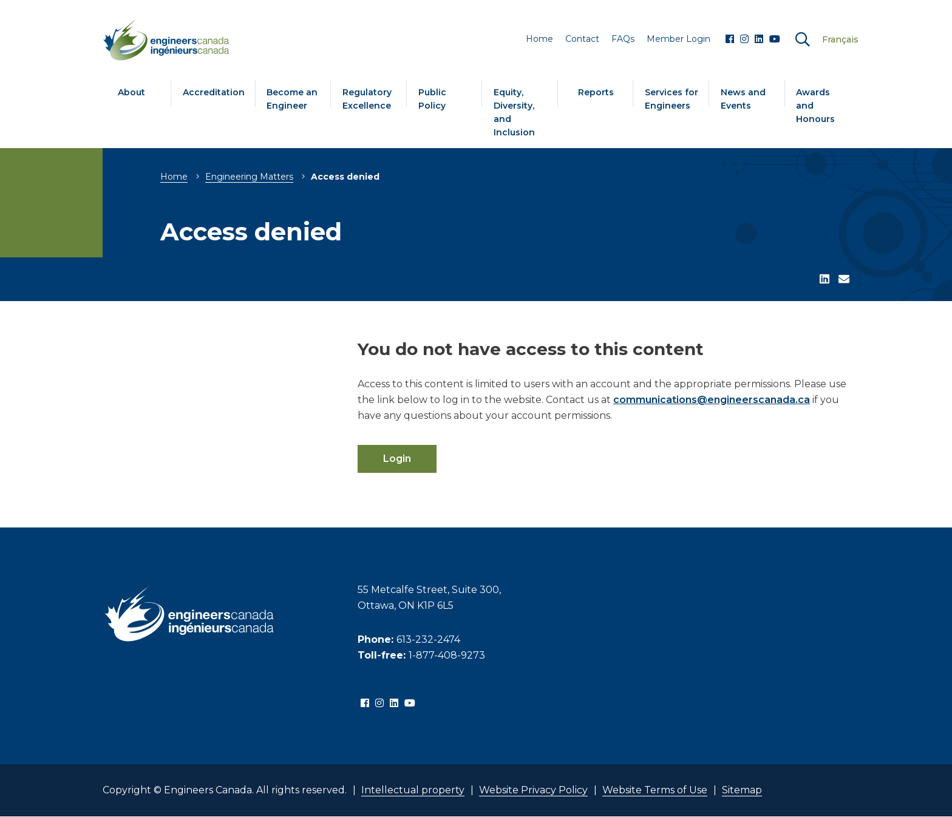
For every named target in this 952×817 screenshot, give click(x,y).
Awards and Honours (815, 105)
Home (174, 176)
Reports (596, 92)
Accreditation (214, 92)
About (131, 92)
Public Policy (432, 99)
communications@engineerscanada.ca (711, 399)
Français (840, 39)
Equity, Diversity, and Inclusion (514, 112)
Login (397, 458)
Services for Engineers (671, 99)
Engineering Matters (249, 176)
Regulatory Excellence (367, 99)
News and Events (743, 99)
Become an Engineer (292, 99)
